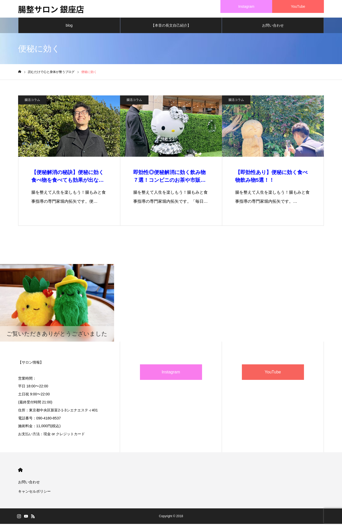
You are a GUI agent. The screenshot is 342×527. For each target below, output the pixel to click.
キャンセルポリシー (34, 494)
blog (69, 28)
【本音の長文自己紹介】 (171, 28)
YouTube (273, 375)
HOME (20, 473)
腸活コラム (32, 103)
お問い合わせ (273, 28)
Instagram (171, 375)
